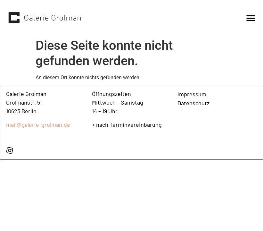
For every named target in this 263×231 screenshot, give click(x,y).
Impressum (191, 94)
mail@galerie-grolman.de (38, 124)
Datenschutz (193, 103)
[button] (251, 18)
